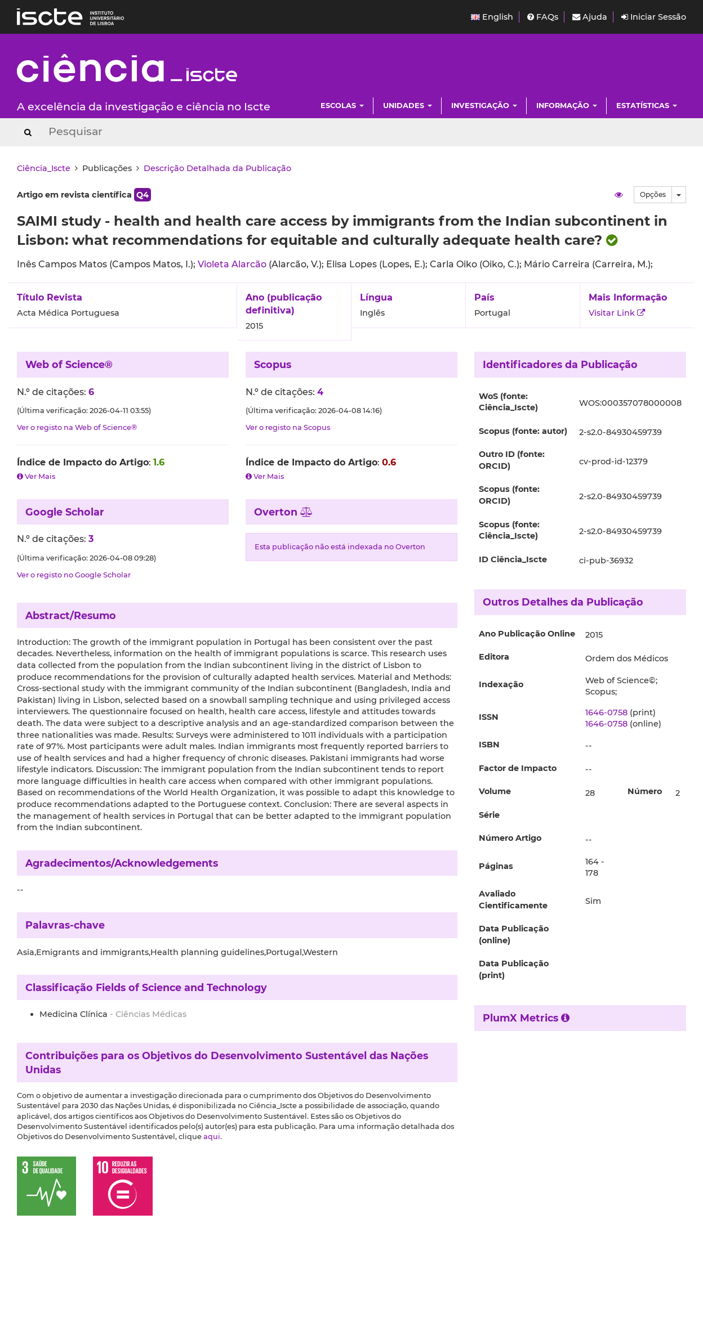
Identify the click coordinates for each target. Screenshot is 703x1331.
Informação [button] (566, 105)
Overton (283, 512)
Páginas (496, 866)
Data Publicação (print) (514, 969)
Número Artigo (510, 838)
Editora (494, 657)
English (492, 17)
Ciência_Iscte (43, 168)
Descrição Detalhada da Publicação (217, 168)
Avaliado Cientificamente (513, 900)
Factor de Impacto (518, 768)
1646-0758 (606, 712)
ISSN (489, 717)
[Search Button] (28, 132)
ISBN (489, 745)
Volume (495, 791)
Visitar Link (617, 313)
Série (489, 815)
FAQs (542, 17)
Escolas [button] (342, 105)
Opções (653, 194)
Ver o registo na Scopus (288, 427)
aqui (211, 1136)
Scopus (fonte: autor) (523, 431)
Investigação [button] (484, 105)
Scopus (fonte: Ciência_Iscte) (509, 530)
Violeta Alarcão (233, 264)
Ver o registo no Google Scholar (74, 575)
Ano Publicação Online (527, 634)
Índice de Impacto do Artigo (83, 462)
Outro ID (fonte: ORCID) (512, 460)
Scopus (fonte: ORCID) (509, 495)
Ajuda (589, 17)
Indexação (501, 684)
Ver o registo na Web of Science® (77, 427)
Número (645, 791)
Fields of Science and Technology (181, 987)
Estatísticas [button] (646, 105)
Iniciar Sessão (653, 17)
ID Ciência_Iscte (513, 559)
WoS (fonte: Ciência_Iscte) (508, 402)
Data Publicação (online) (514, 934)
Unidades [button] (407, 105)
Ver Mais (36, 476)
